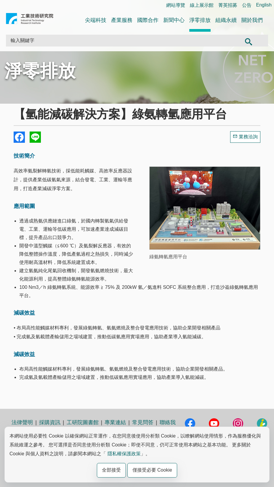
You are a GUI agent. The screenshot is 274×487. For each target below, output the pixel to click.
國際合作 (147, 20)
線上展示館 (202, 5)
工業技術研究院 (29, 19)
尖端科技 (95, 20)
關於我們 (252, 20)
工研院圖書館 (83, 422)
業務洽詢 (248, 136)
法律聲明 (22, 422)
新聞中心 (174, 20)
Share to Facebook (19, 137)
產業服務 (121, 20)
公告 (246, 5)
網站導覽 (175, 5)
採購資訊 (49, 422)
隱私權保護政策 (124, 453)
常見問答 (142, 422)
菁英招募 (227, 5)
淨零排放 (200, 20)
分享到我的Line (35, 137)
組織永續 (226, 20)
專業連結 (115, 422)
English (264, 4)
